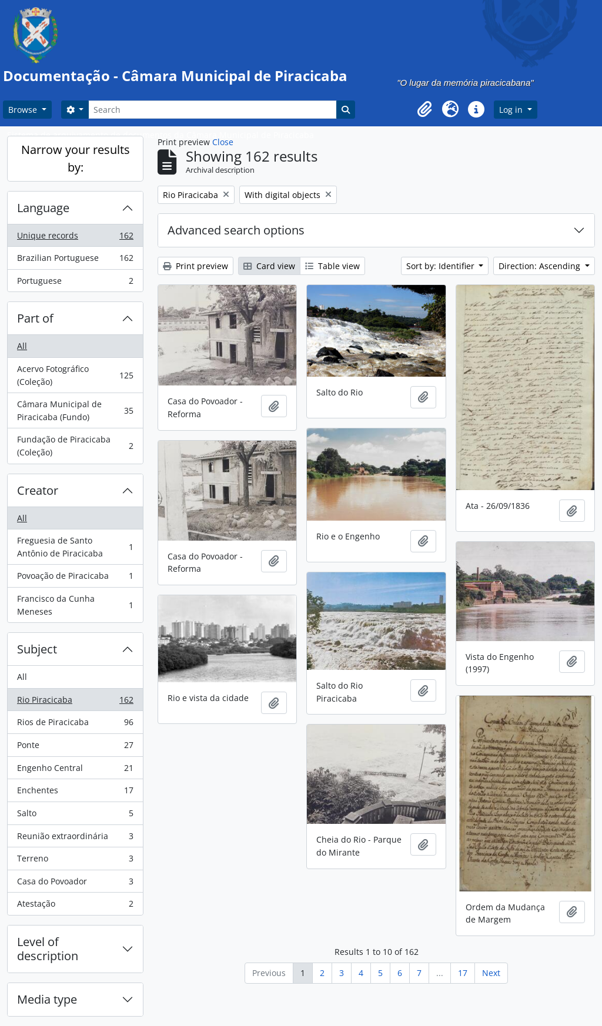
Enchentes (74, 793)
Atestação (74, 906)
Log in (512, 109)
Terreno (74, 861)
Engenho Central (74, 770)
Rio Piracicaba (74, 702)
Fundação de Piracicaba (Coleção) (74, 446)
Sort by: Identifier (441, 265)
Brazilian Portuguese (74, 260)
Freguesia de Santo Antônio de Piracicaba (74, 547)
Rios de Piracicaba (74, 724)
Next (491, 972)
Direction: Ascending (541, 265)
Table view (332, 265)
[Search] (212, 109)
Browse (23, 109)
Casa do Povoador (74, 884)
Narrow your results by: (75, 158)
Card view (269, 265)
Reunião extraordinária (74, 838)
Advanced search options (236, 230)
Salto (74, 815)
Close (222, 141)
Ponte (74, 747)
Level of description (47, 949)
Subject (37, 649)
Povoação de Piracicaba (74, 578)
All (22, 345)
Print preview (195, 265)
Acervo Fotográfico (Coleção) (74, 375)
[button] (424, 109)
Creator (37, 490)
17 (462, 972)
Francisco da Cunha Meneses (74, 605)
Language (43, 208)
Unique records (74, 238)
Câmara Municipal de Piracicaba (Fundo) (74, 410)
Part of (35, 318)
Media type (47, 999)
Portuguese (74, 283)
